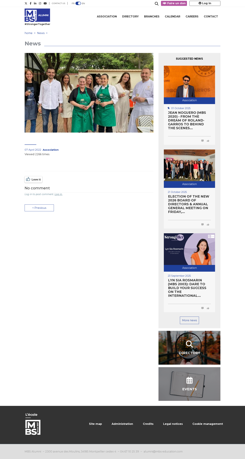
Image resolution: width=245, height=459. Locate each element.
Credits (148, 423)
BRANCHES (151, 16)
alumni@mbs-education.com (163, 451)
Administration (122, 423)
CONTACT (211, 16)
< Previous (39, 207)
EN (83, 3)
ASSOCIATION (107, 16)
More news (189, 320)
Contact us (58, 3)
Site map (95, 423)
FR (73, 3)
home (28, 33)
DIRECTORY (130, 16)
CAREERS (192, 16)
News (41, 33)
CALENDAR (172, 16)
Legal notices (173, 423)
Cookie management (207, 423)
